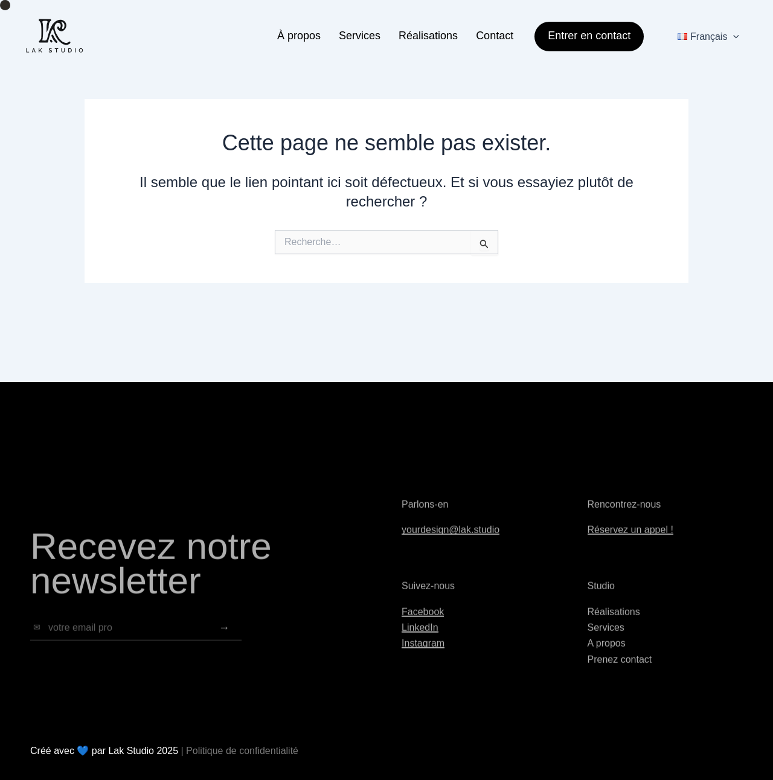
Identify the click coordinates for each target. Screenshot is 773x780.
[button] (584, 36)
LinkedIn (420, 636)
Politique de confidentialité (242, 751)
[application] (733, 36)
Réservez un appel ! (630, 538)
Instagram (423, 652)
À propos (299, 36)
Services (359, 36)
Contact (494, 36)
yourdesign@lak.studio (450, 538)
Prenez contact (620, 668)
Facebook (423, 620)
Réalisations (428, 36)
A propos (607, 652)
